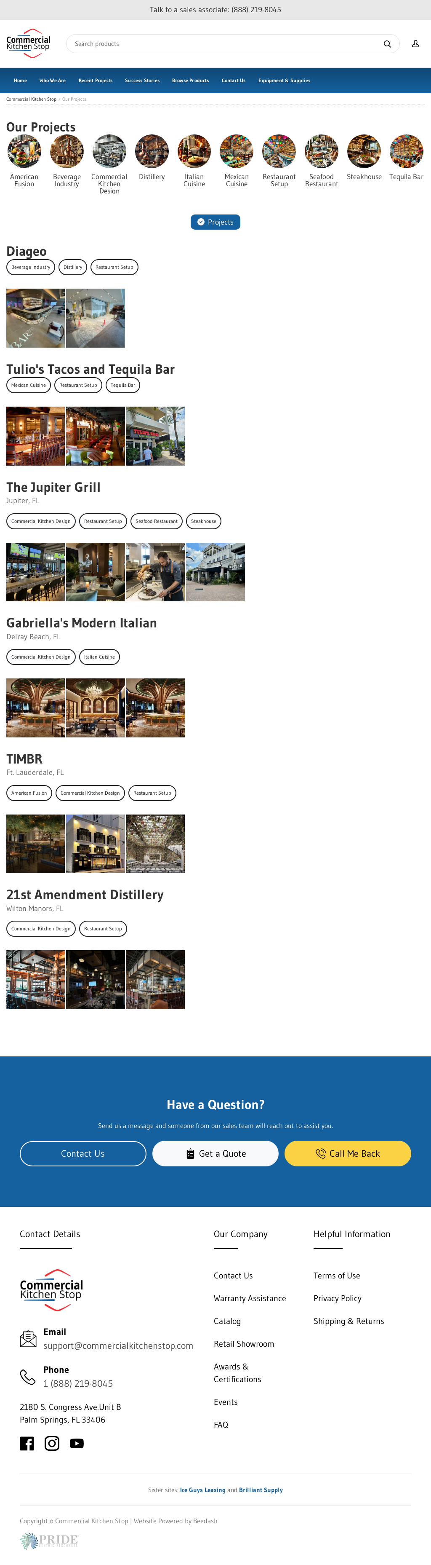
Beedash (205, 1521)
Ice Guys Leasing (203, 1490)
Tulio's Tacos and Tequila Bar (90, 369)
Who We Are (53, 80)
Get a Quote (215, 1153)
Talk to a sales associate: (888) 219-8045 (215, 9)
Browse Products (190, 80)
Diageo (26, 251)
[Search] (233, 43)
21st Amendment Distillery (85, 894)
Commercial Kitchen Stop (31, 99)
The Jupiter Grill (53, 487)
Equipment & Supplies (284, 80)
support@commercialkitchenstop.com (118, 1345)
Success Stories (142, 80)
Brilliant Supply (261, 1490)
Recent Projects (96, 80)
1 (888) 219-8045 (78, 1383)
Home (20, 80)
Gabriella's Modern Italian (81, 622)
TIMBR (24, 758)
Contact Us (234, 80)
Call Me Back (348, 1153)
